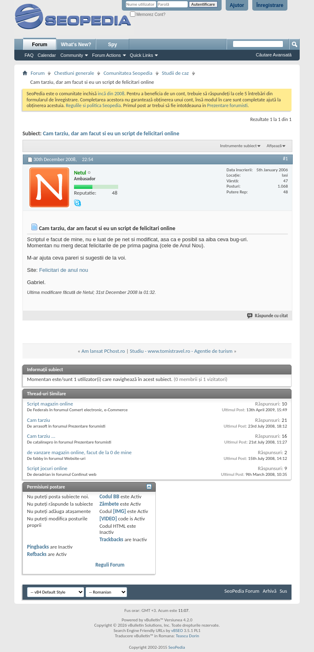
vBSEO (177, 630)
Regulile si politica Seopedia (93, 105)
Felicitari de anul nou (63, 270)
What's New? (76, 44)
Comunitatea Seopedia (128, 73)
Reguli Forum (109, 565)
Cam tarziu (38, 420)
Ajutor (237, 5)
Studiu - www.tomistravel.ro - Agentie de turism (181, 351)
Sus (283, 591)
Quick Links (141, 55)
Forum (39, 44)
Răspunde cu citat (268, 315)
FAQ (29, 55)
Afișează (274, 145)
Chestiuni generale (74, 73)
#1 (285, 158)
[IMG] (119, 511)
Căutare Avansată (274, 54)
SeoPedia (176, 647)
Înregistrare (269, 5)
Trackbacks (111, 539)
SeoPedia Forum (242, 591)
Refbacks (37, 554)
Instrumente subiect (238, 145)
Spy (112, 44)
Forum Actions (106, 55)
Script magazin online (50, 404)
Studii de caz (175, 73)
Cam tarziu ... (41, 436)
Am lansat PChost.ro (103, 351)
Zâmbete (109, 504)
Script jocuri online (47, 468)
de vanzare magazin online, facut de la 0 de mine (79, 452)
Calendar (47, 55)
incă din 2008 (111, 93)
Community (72, 55)
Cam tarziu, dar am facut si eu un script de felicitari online (111, 133)
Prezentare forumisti (227, 105)
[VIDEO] (108, 518)
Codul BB (109, 496)
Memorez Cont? (148, 14)
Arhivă (269, 591)
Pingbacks (38, 547)
